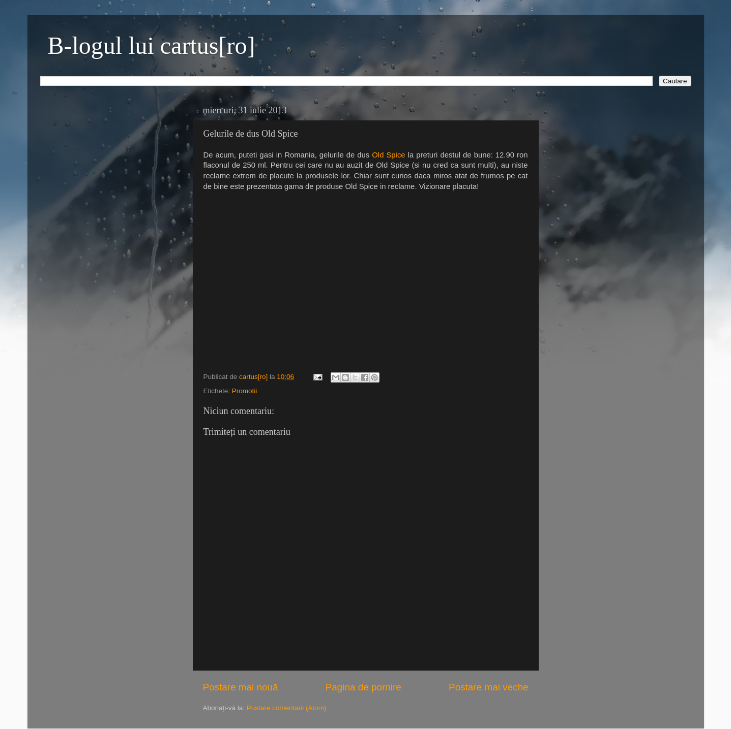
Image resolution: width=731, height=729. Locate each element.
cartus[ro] (254, 377)
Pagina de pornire (363, 687)
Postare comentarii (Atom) (287, 708)
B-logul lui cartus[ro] (151, 45)
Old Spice (388, 155)
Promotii (244, 391)
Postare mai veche (488, 687)
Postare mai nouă (240, 687)
